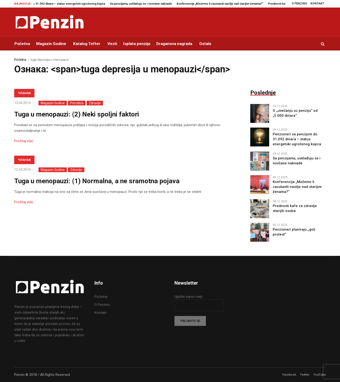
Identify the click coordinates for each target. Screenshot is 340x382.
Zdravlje (95, 103)
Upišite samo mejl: (188, 297)
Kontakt (100, 313)
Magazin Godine (53, 103)
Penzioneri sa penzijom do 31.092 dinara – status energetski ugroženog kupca (56, 3)
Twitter (305, 374)
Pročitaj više (23, 141)
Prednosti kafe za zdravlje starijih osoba (295, 208)
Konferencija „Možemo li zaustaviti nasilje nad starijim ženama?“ (224, 3)
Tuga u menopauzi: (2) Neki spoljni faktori (76, 114)
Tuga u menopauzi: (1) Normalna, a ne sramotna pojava (96, 181)
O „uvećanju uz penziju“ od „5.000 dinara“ (295, 113)
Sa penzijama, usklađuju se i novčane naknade (145, 3)
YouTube (319, 374)
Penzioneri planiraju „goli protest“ (294, 232)
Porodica (76, 103)
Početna (20, 60)
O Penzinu (102, 305)
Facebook (289, 374)
